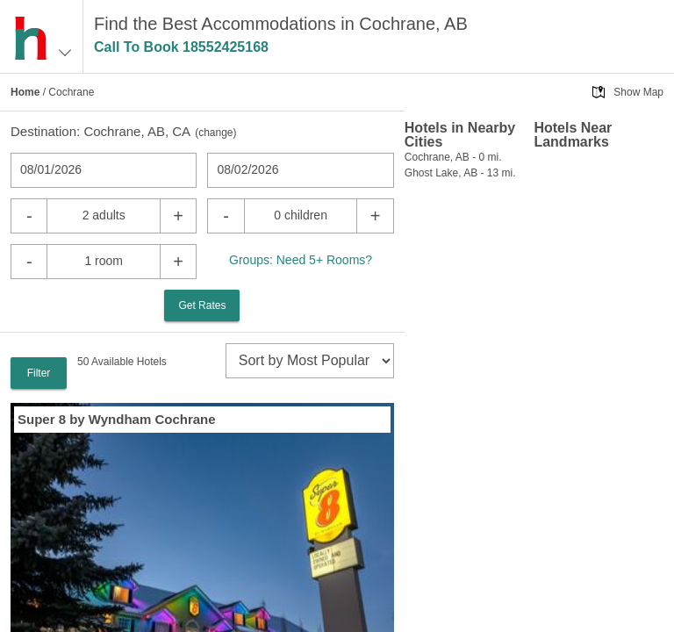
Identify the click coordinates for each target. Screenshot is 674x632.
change (215, 132)
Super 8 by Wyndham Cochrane (117, 419)
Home (25, 92)
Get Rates (202, 305)
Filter (39, 373)
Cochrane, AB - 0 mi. (453, 157)
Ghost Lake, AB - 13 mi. (460, 173)
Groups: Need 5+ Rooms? (300, 260)
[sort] (310, 360)
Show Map (638, 92)
